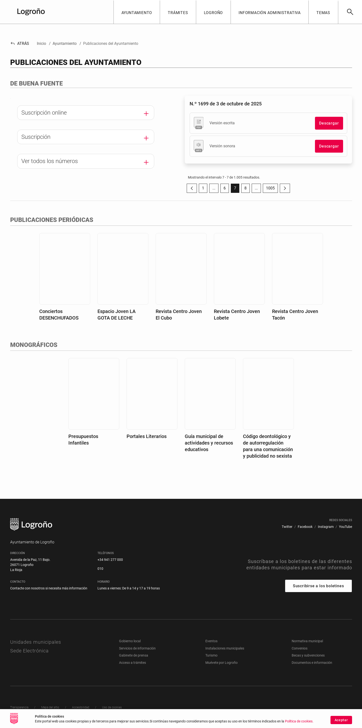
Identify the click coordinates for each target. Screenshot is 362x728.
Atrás (19, 43)
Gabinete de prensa (133, 655)
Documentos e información (312, 663)
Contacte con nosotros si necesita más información (48, 588)
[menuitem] (287, 526)
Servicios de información (137, 648)
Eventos (211, 641)
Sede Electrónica (29, 651)
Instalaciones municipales (224, 648)
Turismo (211, 655)
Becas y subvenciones (308, 655)
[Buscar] (350, 12)
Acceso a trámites (132, 663)
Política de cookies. (299, 723)
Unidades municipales (35, 642)
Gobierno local (130, 641)
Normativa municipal (307, 641)
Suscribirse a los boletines (318, 586)
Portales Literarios (147, 436)
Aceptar (341, 722)
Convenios (299, 648)
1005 (272, 189)
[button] (136, 12)
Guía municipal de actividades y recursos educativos (209, 442)
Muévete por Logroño (221, 663)
